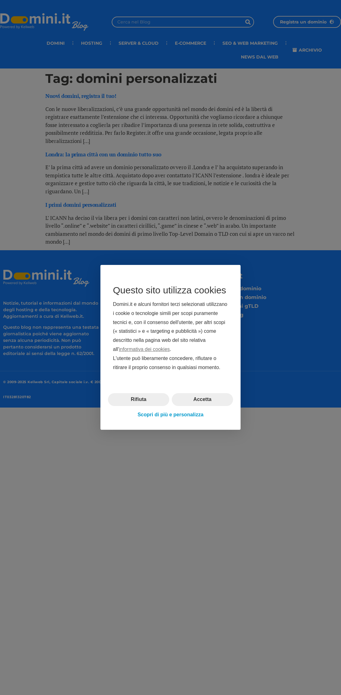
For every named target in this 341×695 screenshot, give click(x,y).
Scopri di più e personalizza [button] (171, 414)
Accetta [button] (202, 399)
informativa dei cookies (144, 349)
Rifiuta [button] (138, 399)
